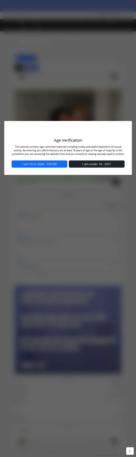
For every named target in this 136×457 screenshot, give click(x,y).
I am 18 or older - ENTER (39, 164)
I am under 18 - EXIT (96, 164)
